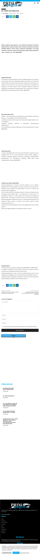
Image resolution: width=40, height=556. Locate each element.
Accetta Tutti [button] (16, 552)
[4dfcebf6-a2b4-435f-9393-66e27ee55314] (13, 468)
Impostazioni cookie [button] (7, 552)
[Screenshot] (13, 356)
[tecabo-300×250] (12, 379)
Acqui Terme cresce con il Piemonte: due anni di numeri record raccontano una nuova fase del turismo (10, 421)
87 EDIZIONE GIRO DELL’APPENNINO (8, 389)
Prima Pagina (5, 13)
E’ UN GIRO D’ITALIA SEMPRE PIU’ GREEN (9, 412)
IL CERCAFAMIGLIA (8, 396)
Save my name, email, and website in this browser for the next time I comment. (20, 326)
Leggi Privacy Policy (24, 552)
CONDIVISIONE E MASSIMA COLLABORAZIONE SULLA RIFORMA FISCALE (30, 293)
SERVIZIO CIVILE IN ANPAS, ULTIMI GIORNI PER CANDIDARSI (9, 293)
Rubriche (3, 9)
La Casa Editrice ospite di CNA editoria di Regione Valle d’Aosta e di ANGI (10, 405)
